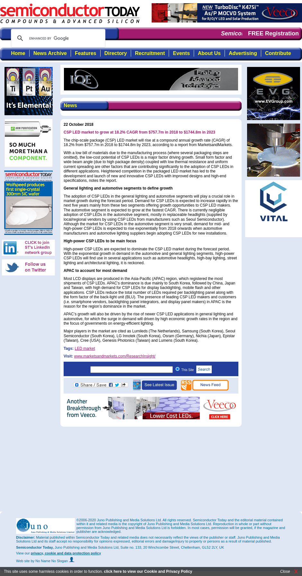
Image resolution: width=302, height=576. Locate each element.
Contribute (278, 53)
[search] (57, 38)
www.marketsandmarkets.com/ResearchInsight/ (114, 356)
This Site (196, 370)
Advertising (243, 53)
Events (181, 53)
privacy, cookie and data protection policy (66, 553)
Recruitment (150, 53)
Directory (115, 53)
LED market (85, 348)
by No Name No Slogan (53, 561)
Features (85, 53)
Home (18, 53)
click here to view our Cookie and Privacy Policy (148, 571)
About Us (209, 53)
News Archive (50, 53)
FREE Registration (273, 33)
